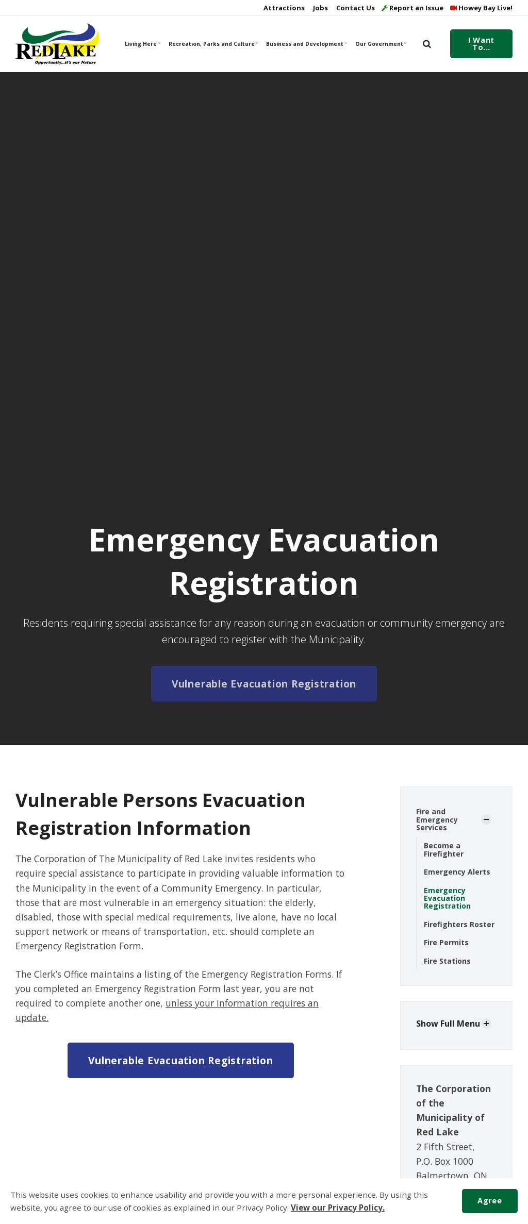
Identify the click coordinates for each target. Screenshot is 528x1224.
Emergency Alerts (457, 872)
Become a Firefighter (444, 849)
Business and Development (305, 43)
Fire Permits (446, 942)
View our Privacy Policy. (338, 1207)
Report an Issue (412, 7)
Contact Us (355, 7)
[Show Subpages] (486, 819)
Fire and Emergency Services (437, 819)
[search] (427, 43)
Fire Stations (447, 961)
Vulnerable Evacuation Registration (264, 684)
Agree (489, 1200)
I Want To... (481, 43)
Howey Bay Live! (481, 7)
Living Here (143, 43)
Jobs (319, 7)
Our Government (381, 43)
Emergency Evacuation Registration (447, 898)
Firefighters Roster (459, 924)
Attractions (283, 7)
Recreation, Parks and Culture (213, 43)
